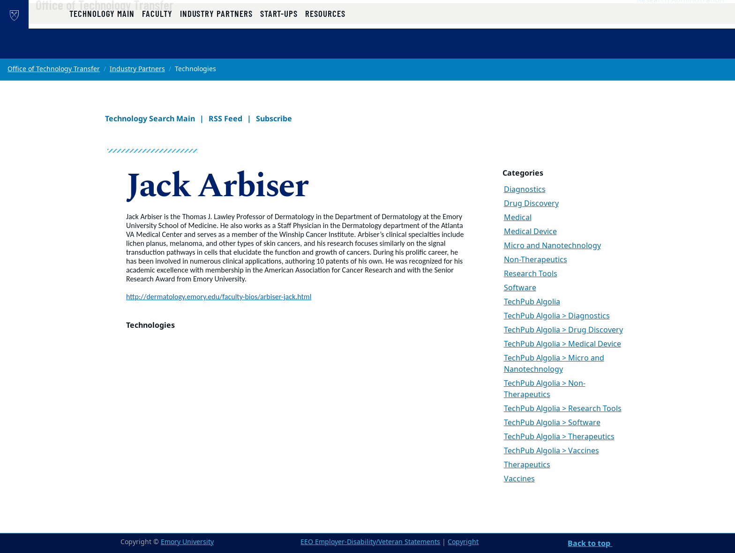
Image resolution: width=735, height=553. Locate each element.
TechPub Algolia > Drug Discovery (563, 330)
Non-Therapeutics (535, 259)
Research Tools (530, 274)
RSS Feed (225, 118)
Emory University (187, 542)
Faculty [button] (157, 48)
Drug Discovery (531, 203)
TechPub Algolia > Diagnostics (557, 316)
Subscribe (274, 118)
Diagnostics (525, 189)
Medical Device (530, 231)
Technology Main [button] (102, 48)
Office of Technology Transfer (134, 23)
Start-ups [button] (279, 48)
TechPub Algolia (532, 302)
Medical (518, 217)
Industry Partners (137, 69)
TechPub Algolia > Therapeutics (559, 436)
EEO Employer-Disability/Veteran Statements (370, 542)
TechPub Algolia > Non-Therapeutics (544, 389)
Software (520, 288)
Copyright (463, 542)
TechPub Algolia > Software (552, 422)
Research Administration (680, 19)
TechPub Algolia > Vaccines (551, 451)
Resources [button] (325, 48)
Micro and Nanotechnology (552, 245)
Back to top (590, 543)
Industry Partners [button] (216, 48)
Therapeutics (527, 465)
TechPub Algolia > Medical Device (562, 344)
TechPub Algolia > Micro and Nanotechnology (554, 364)
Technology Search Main (150, 118)
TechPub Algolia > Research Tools (563, 408)
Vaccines (519, 479)
